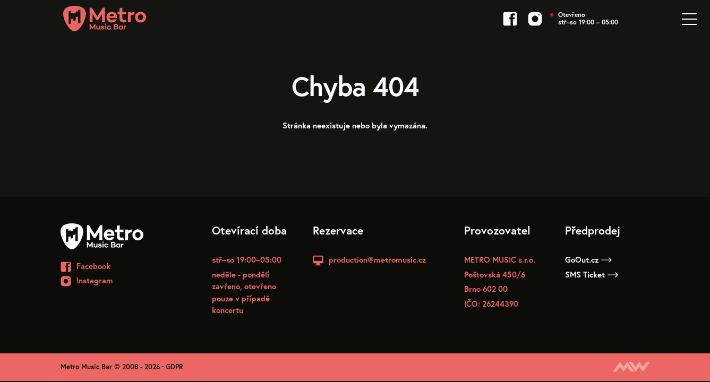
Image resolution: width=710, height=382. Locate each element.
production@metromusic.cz (377, 259)
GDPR (174, 366)
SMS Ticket (591, 274)
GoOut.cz (588, 259)
